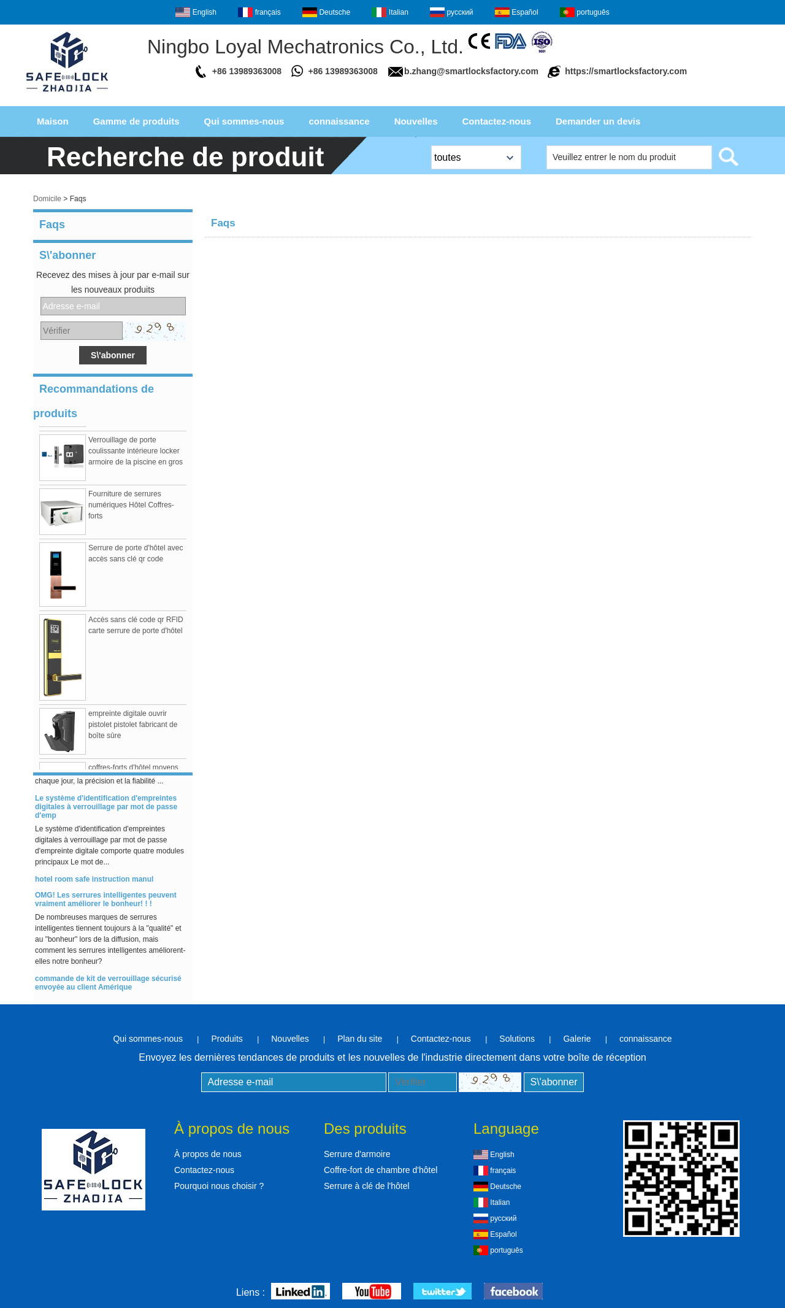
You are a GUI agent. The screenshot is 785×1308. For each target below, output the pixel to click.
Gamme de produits (136, 121)
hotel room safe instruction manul (94, 883)
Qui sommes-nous (244, 121)
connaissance (338, 121)
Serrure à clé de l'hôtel (367, 1186)
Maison (53, 121)
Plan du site (359, 1039)
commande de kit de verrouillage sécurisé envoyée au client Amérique (108, 987)
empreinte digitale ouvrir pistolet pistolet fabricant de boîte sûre (132, 729)
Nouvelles (416, 121)
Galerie (577, 1039)
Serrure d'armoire (357, 1154)
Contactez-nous (497, 121)
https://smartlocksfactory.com (626, 71)
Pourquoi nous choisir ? (219, 1186)
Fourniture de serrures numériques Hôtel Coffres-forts (131, 509)
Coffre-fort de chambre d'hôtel (380, 1170)
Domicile (47, 198)
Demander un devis (598, 121)
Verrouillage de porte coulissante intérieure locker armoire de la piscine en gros (135, 455)
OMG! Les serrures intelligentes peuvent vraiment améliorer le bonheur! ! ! (106, 903)
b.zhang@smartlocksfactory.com (471, 71)
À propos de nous (208, 1154)
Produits (226, 1039)
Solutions (517, 1039)
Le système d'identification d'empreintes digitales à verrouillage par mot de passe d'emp (106, 811)
